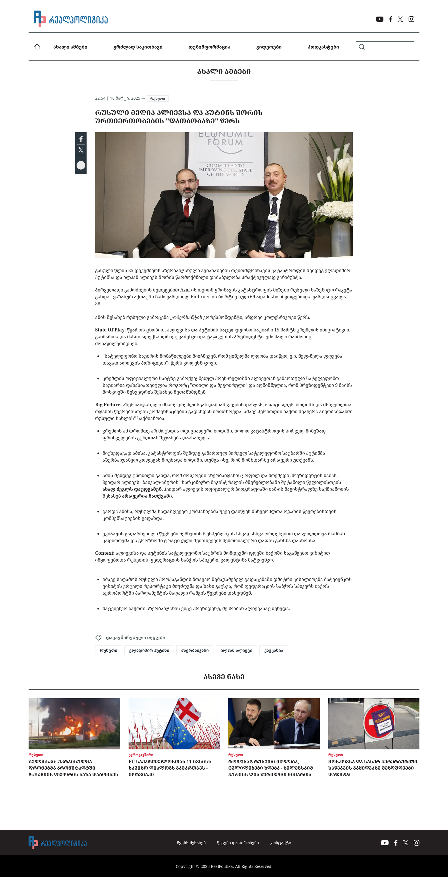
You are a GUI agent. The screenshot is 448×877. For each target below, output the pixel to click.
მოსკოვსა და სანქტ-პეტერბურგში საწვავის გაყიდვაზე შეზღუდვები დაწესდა (372, 768)
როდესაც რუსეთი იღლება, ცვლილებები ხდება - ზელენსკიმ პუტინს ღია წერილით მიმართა (270, 768)
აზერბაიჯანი (195, 650)
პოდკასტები (323, 47)
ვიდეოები (269, 47)
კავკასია (273, 650)
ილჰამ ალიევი (236, 650)
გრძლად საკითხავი (138, 47)
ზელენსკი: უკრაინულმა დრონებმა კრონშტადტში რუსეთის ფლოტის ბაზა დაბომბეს (73, 768)
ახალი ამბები (70, 47)
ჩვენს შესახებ (191, 842)
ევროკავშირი (141, 755)
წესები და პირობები (238, 842)
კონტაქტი (280, 842)
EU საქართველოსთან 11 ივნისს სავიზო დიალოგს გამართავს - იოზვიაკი (170, 768)
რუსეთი (157, 98)
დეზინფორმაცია (209, 47)
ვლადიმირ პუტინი (149, 650)
